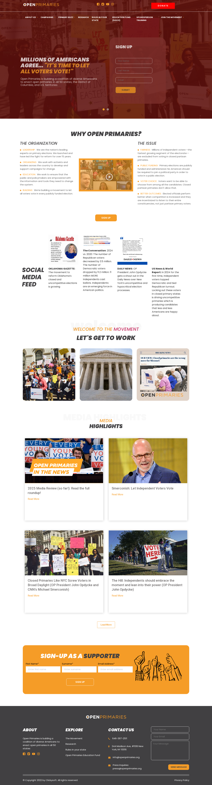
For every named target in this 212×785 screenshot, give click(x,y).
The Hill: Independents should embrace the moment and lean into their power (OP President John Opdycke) (147, 585)
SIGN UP (106, 217)
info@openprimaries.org (126, 757)
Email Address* (115, 667)
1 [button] (103, 109)
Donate (163, 5)
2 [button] (108, 109)
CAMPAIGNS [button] (47, 17)
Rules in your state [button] (99, 19)
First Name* (43, 667)
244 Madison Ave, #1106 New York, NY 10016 (127, 748)
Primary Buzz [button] (66, 17)
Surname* (79, 667)
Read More (33, 499)
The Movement (74, 738)
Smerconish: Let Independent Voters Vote (142, 488)
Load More (106, 625)
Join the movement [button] (171, 17)
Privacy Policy (182, 780)
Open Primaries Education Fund (83, 755)
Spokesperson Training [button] (144, 19)
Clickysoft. (51, 780)
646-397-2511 (119, 738)
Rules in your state (76, 749)
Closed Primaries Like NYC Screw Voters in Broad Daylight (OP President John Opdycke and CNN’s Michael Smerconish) (63, 585)
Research (71, 743)
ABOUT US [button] (30, 17)
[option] (63, 263)
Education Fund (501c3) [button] (121, 19)
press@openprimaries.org (127, 768)
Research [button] (83, 17)
